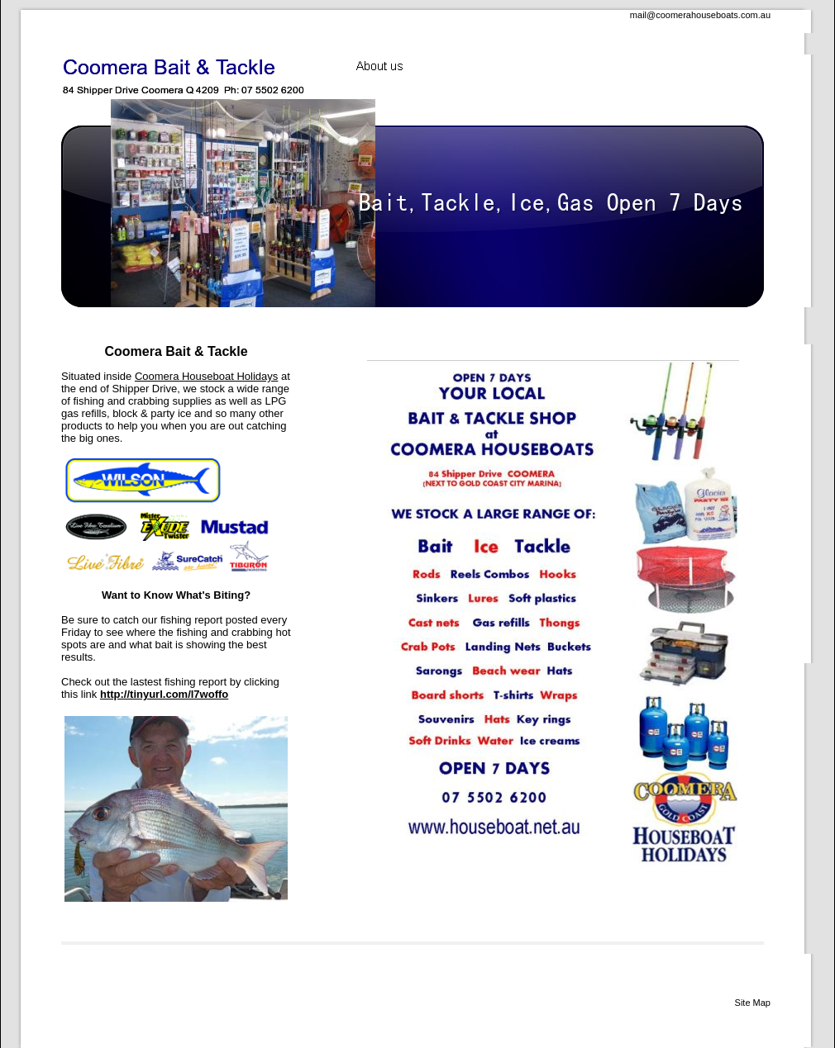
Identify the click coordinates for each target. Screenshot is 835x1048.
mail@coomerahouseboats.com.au (700, 15)
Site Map (753, 1003)
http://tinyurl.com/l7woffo (164, 694)
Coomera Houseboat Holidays (206, 376)
